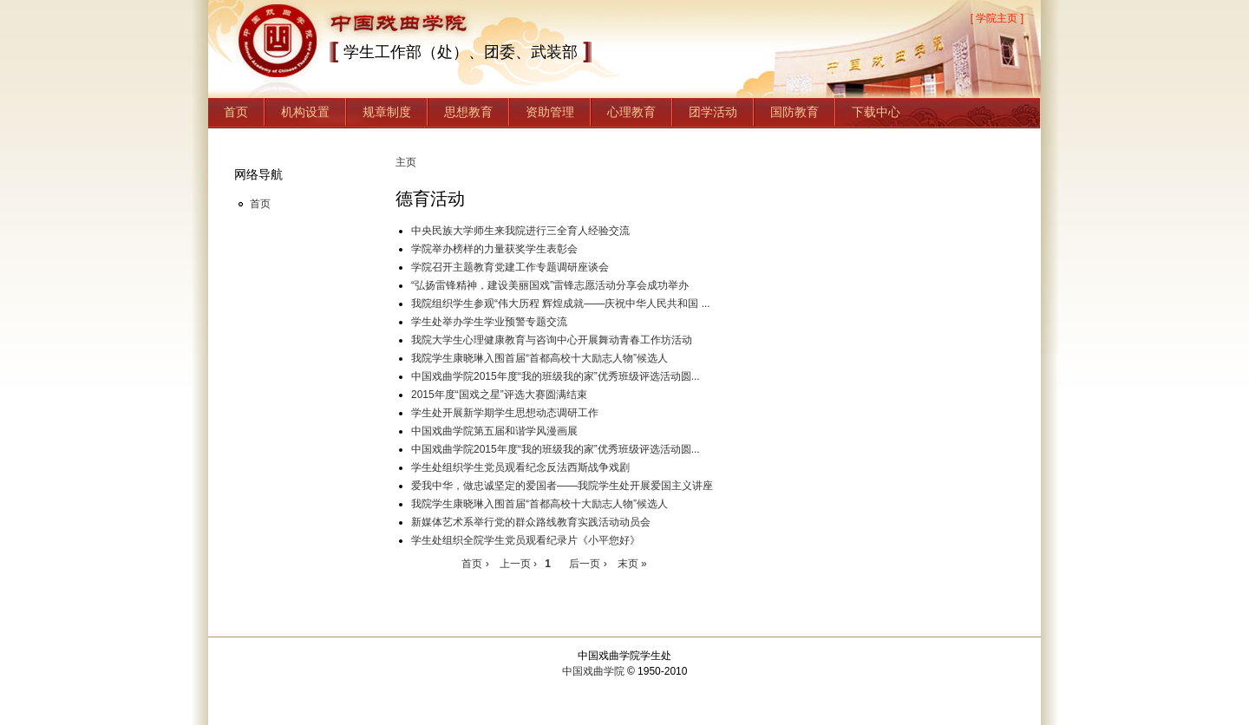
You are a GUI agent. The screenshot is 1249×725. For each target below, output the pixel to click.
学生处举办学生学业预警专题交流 (489, 322)
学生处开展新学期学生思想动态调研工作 (504, 413)
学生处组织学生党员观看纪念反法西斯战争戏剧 (520, 467)
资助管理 (550, 112)
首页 (236, 112)
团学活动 (713, 112)
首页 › (474, 564)
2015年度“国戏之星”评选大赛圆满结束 (499, 395)
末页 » (632, 564)
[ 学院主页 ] (997, 18)
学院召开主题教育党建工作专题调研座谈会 (510, 267)
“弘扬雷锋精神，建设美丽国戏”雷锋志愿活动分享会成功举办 (550, 285)
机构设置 (305, 112)
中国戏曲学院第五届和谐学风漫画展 (494, 431)
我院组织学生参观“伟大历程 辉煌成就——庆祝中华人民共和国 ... (560, 303)
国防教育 (794, 112)
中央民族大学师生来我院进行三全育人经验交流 (520, 231)
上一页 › (529, 563)
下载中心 (876, 112)
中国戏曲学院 (593, 671)
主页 (406, 162)
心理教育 (631, 112)
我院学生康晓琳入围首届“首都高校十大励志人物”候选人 (539, 358)
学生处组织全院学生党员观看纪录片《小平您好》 (525, 540)
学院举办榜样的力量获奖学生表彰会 (494, 249)
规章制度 (387, 112)
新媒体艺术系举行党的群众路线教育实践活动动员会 (531, 522)
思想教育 (468, 112)
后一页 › (587, 564)
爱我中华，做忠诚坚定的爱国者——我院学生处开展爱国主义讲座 (562, 486)
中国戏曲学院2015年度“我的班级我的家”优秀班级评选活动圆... (555, 376)
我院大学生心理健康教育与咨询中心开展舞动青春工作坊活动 (551, 340)
